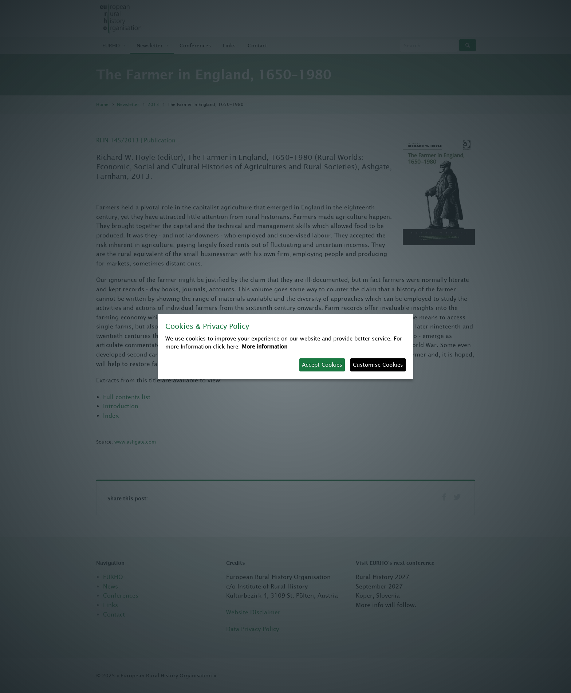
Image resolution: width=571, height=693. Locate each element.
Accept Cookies (322, 365)
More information (264, 346)
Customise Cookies (378, 365)
